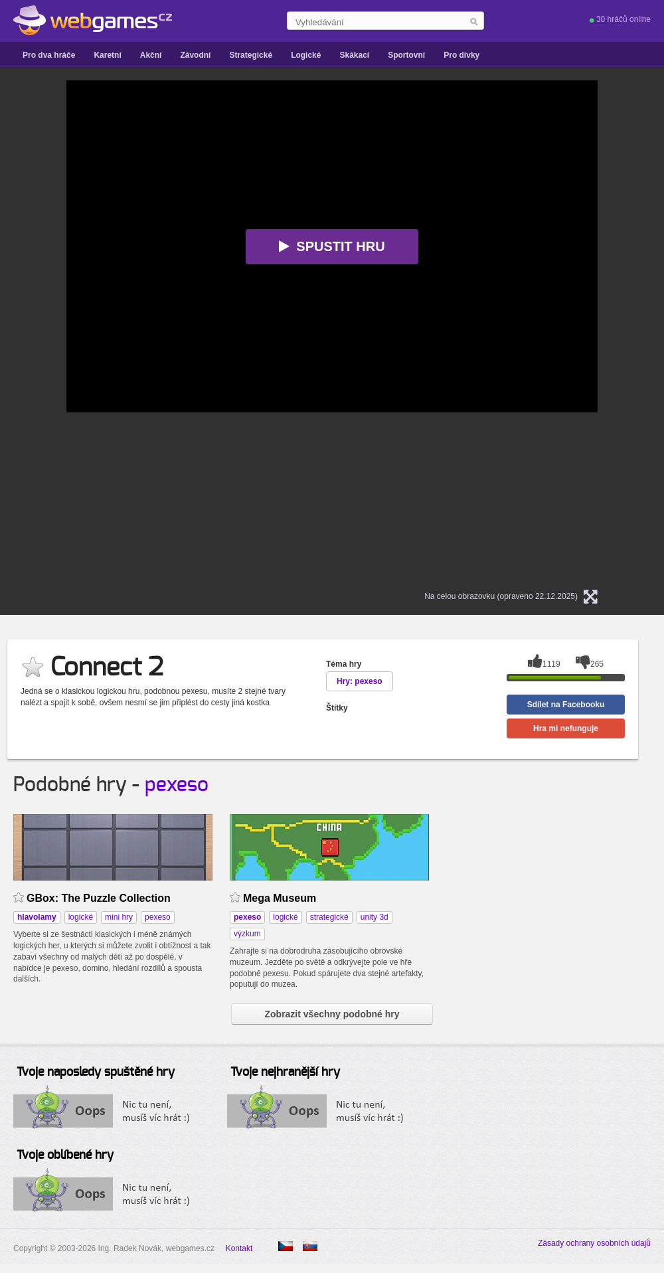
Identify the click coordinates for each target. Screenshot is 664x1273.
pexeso (176, 785)
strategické (329, 917)
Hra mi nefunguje (565, 728)
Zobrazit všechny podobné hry (331, 1014)
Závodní (195, 55)
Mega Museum (279, 898)
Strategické (250, 55)
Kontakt (239, 1248)
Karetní (107, 55)
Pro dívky (461, 55)
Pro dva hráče (49, 55)
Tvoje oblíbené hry (65, 1155)
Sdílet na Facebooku (566, 704)
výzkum (247, 933)
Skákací (354, 55)
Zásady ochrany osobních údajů (594, 1243)
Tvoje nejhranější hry (285, 1072)
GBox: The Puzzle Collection (99, 898)
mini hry (119, 917)
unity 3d (374, 917)
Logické (306, 55)
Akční (151, 55)
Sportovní (406, 55)
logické (80, 917)
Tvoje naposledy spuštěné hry (96, 1072)
